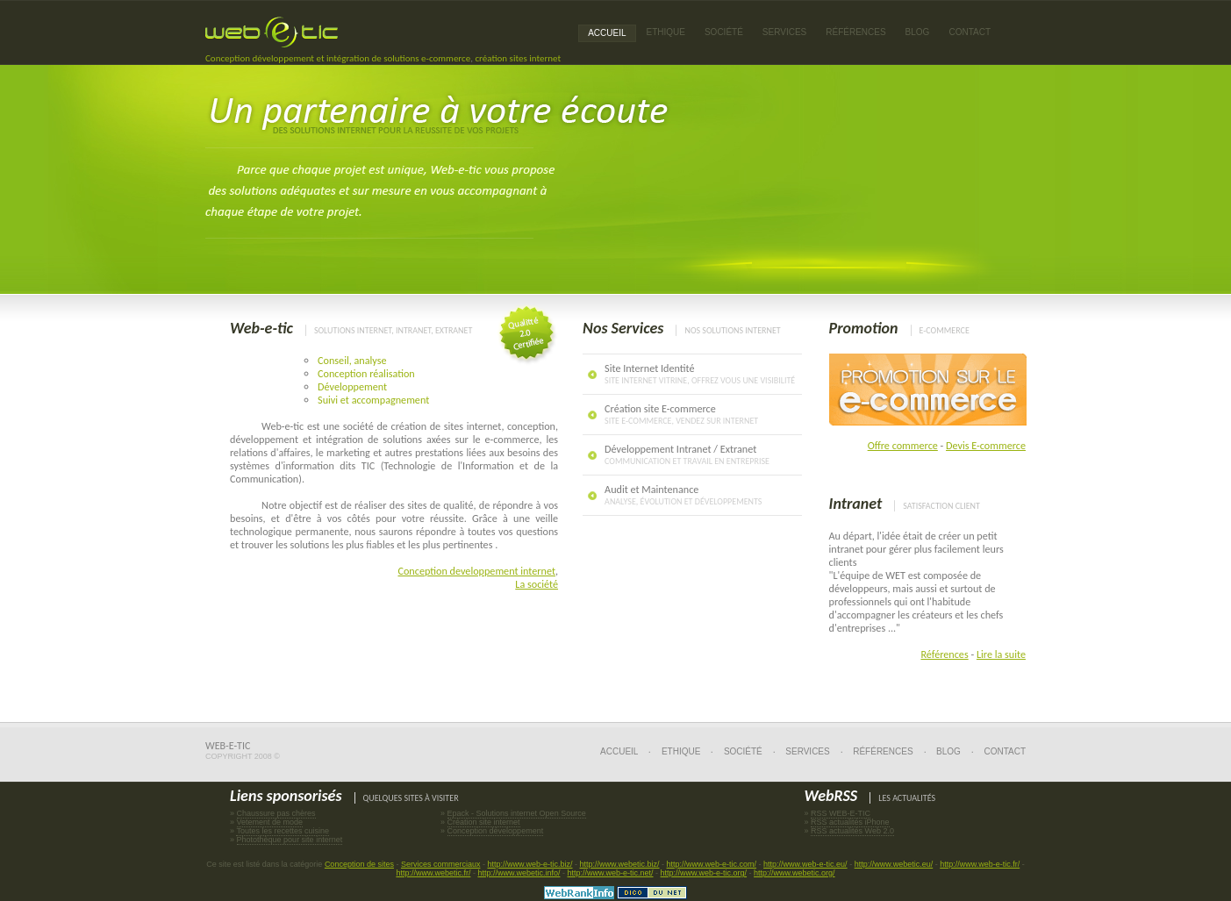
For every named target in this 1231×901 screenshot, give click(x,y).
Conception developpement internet (476, 570)
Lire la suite (1001, 654)
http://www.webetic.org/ (794, 873)
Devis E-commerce (986, 445)
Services (807, 751)
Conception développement (495, 830)
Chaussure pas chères (276, 813)
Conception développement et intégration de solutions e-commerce (337, 58)
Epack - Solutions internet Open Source (516, 813)
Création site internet (483, 822)
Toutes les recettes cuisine (282, 830)
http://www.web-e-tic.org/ (704, 873)
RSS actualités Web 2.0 (852, 830)
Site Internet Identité (700, 373)
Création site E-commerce (681, 414)
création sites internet (518, 58)
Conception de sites (359, 864)
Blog (917, 32)
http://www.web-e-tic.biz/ (529, 864)
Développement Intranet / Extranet (687, 454)
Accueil (607, 33)
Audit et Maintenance (683, 495)
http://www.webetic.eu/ (894, 864)
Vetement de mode (270, 822)
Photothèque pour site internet (290, 839)
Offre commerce (903, 445)
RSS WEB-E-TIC (840, 813)
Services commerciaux (441, 864)
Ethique (681, 751)
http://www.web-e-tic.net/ (610, 873)
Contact (969, 32)
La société (536, 583)
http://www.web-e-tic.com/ (712, 864)
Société (724, 32)
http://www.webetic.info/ (518, 873)
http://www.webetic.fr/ (433, 873)
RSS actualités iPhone (850, 822)
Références (944, 654)
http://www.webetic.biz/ (620, 864)
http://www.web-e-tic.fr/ (980, 864)
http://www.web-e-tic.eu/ (805, 864)
